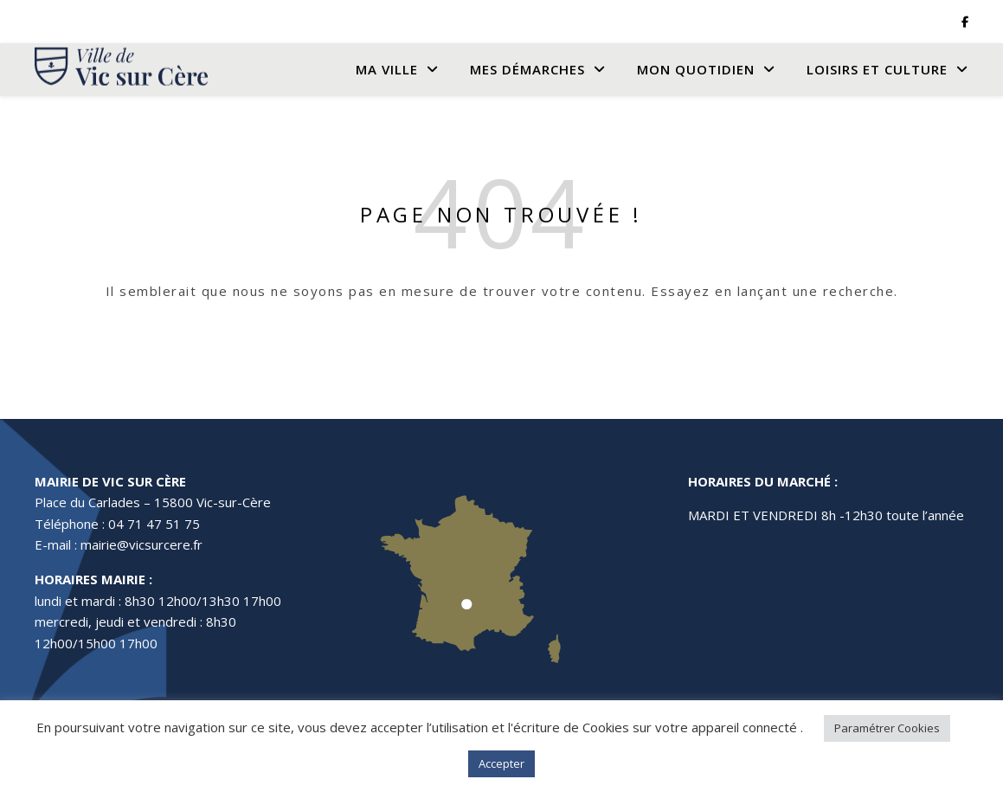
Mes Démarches (527, 69)
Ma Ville (387, 69)
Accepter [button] (501, 763)
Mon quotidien (696, 69)
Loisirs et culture (877, 69)
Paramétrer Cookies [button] (887, 728)
